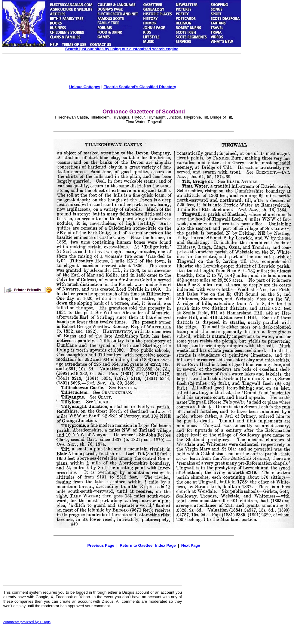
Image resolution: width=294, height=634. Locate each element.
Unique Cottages (84, 87)
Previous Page (100, 545)
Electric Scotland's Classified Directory (139, 87)
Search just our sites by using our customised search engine (121, 49)
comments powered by (27, 622)
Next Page (190, 545)
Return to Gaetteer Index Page (148, 545)
